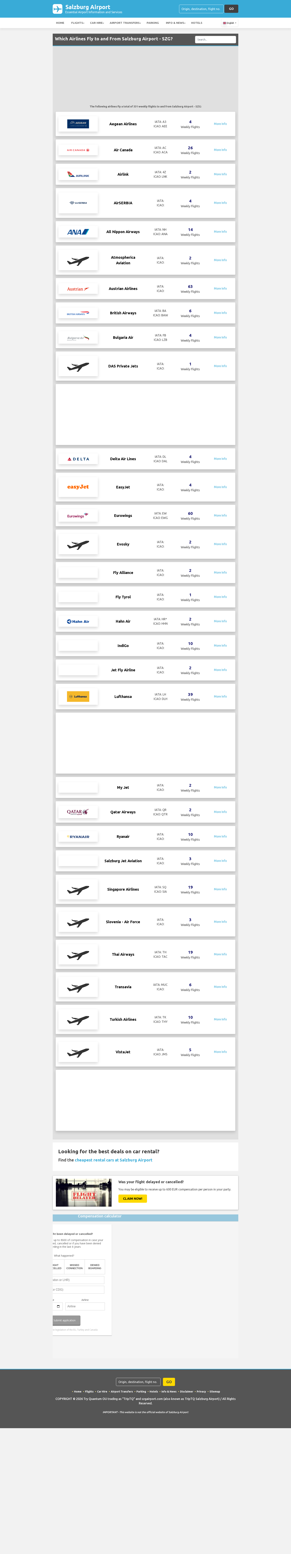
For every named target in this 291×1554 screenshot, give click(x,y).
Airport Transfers (125, 23)
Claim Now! (132, 1275)
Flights (77, 23)
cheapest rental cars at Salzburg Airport (113, 1237)
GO (231, 8)
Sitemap (215, 1468)
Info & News (175, 23)
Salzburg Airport (93, 9)
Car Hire (96, 23)
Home (60, 23)
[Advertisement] (145, 77)
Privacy (201, 1468)
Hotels (196, 23)
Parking (153, 23)
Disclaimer (186, 1468)
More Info (220, 124)
